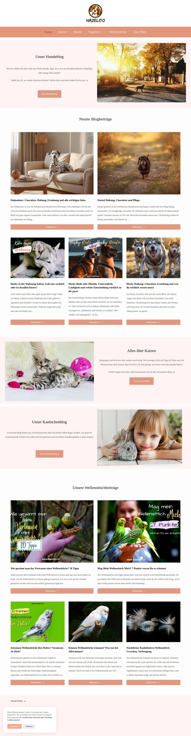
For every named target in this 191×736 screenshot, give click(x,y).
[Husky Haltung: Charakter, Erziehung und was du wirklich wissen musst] (153, 258)
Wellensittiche (118, 32)
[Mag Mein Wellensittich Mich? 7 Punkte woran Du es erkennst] (138, 531)
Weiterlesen (52, 228)
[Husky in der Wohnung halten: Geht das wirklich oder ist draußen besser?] (38, 258)
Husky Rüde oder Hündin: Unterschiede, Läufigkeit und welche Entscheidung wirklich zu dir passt (93, 287)
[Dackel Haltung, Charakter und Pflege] (138, 163)
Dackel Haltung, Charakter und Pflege (120, 200)
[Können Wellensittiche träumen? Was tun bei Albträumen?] (96, 622)
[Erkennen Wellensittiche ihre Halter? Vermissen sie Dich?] (38, 622)
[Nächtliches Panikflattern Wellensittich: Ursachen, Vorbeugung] (153, 622)
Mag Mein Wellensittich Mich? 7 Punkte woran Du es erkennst (134, 568)
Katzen (62, 32)
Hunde (78, 32)
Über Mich (139, 32)
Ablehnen (29, 726)
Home (48, 32)
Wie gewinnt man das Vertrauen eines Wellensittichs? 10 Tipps (48, 568)
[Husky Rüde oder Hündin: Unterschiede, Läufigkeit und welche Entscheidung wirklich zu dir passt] (96, 258)
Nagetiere (96, 32)
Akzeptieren (14, 726)
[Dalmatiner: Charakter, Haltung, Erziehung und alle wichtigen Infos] (52, 163)
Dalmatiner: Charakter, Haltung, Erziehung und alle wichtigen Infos (51, 200)
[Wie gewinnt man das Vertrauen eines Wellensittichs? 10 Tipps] (52, 531)
